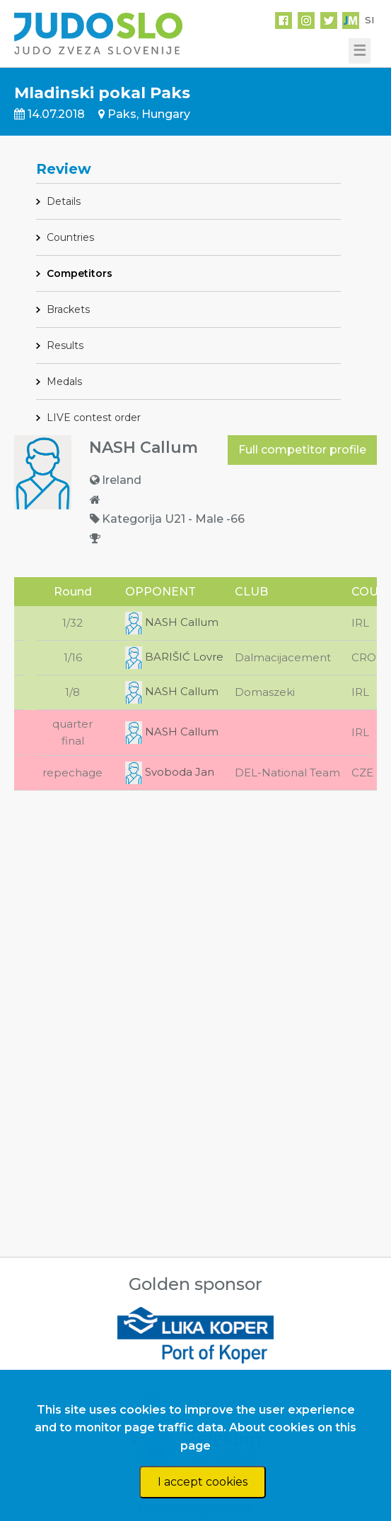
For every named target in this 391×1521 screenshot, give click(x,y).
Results (65, 345)
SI (369, 19)
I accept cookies (202, 1482)
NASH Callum (171, 622)
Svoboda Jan (169, 772)
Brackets (68, 309)
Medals (64, 381)
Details (64, 201)
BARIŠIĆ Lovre (174, 656)
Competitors (79, 273)
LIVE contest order (94, 417)
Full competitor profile (302, 449)
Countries (70, 237)
